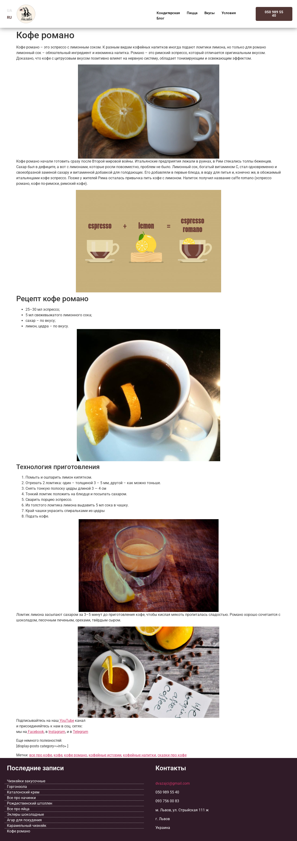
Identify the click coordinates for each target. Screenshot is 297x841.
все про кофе (40, 755)
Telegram (80, 731)
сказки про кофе (172, 755)
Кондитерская (168, 13)
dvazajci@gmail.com (172, 783)
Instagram (56, 731)
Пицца (192, 13)
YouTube (66, 720)
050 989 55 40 (274, 14)
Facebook (35, 731)
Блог (160, 18)
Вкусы (209, 13)
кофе (58, 755)
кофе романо (75, 755)
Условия (229, 13)
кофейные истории (105, 755)
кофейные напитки (139, 755)
